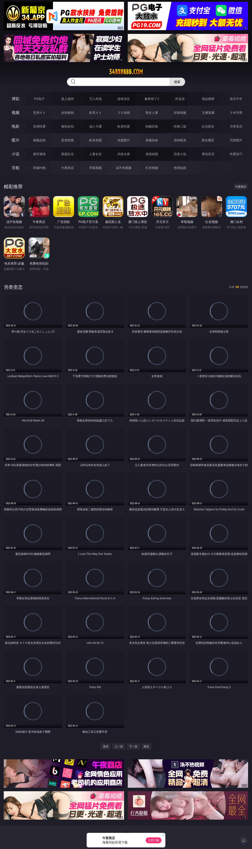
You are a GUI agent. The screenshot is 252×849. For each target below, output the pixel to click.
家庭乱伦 (67, 154)
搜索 (177, 82)
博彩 (15, 98)
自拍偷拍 (67, 112)
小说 (15, 154)
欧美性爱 (123, 126)
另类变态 (236, 126)
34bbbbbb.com (126, 72)
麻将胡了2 (152, 99)
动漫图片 (123, 140)
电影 (15, 126)
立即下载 (153, 840)
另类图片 (236, 140)
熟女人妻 (151, 112)
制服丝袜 (151, 126)
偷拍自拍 (67, 126)
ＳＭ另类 (236, 112)
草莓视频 (95, 168)
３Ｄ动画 (123, 112)
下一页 (133, 746)
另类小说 (180, 154)
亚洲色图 (67, 140)
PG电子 (39, 99)
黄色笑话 (208, 154)
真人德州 (67, 99)
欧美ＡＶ (95, 112)
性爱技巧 (236, 154)
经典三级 (180, 126)
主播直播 (208, 112)
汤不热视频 (124, 168)
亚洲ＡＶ (39, 112)
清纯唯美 (180, 140)
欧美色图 (95, 140)
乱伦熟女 (208, 126)
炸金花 (180, 99)
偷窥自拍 (39, 140)
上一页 (119, 746)
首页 (105, 746)
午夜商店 (67, 168)
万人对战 (95, 99)
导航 (15, 167)
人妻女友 (95, 154)
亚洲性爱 (39, 126)
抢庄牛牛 (236, 99)
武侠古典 (123, 154)
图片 (15, 140)
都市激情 (39, 154)
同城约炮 (39, 168)
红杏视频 (151, 168)
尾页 (146, 746)
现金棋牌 (208, 99)
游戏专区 (123, 99)
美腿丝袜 (151, 140)
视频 (15, 112)
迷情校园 (151, 154)
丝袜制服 (180, 112)
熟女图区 (208, 140)
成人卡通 (95, 126)
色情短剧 (180, 168)
